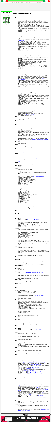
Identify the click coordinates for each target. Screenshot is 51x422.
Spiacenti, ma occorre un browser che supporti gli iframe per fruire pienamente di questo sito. (25, 1)
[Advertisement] (25, 8)
